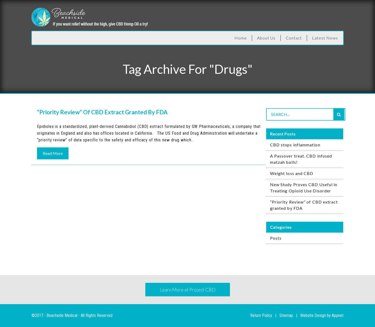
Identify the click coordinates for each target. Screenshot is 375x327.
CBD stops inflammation (295, 144)
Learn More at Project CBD (187, 289)
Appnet (337, 315)
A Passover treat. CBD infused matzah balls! (301, 159)
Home (240, 37)
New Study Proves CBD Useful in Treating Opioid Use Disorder (303, 187)
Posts (276, 238)
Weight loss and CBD (292, 173)
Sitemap (286, 315)
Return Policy (261, 315)
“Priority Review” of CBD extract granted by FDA (304, 205)
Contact (294, 37)
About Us (266, 37)
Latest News (325, 37)
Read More (53, 153)
